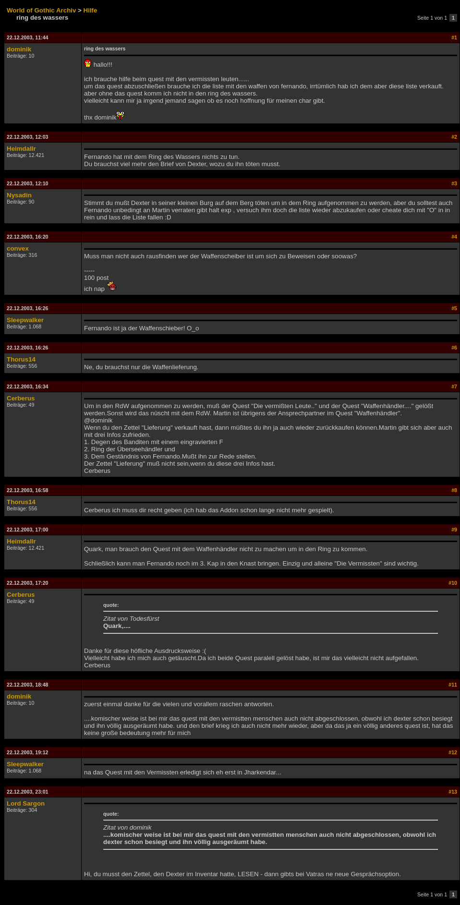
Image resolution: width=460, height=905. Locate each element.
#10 (452, 583)
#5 (454, 308)
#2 (454, 137)
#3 (454, 183)
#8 (454, 490)
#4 (454, 237)
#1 (454, 37)
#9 (454, 529)
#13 (452, 792)
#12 (452, 752)
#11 (452, 685)
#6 (454, 347)
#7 (454, 386)
